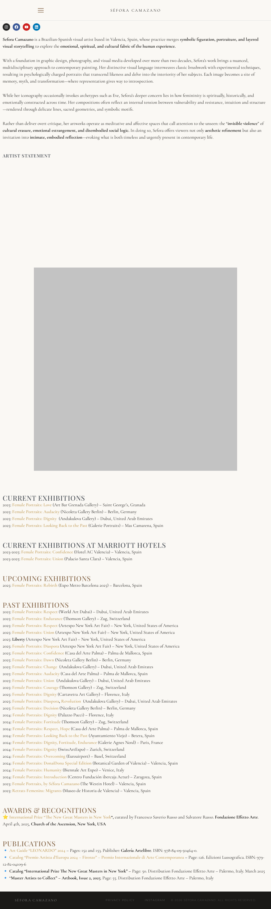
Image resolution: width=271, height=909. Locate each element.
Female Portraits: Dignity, (35, 742)
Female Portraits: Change (34, 667)
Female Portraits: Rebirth (34, 585)
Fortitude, (68, 742)
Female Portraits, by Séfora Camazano (46, 783)
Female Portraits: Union (42, 559)
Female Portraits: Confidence (47, 552)
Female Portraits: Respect (35, 611)
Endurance (88, 742)
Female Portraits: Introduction (40, 777)
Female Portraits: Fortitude (37, 722)
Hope (65, 728)
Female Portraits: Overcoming (39, 756)
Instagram (155, 900)
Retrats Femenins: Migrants (37, 790)
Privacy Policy (120, 900)
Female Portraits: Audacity (36, 673)
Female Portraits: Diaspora (35, 646)
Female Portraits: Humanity (37, 770)
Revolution (71, 701)
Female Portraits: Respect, (35, 728)
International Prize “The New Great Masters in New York (60, 817)
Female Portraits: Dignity (34, 518)
